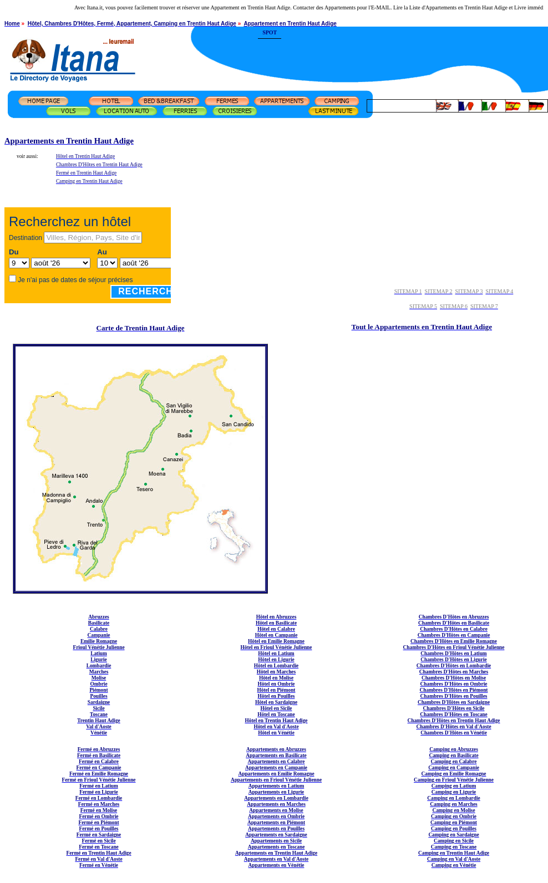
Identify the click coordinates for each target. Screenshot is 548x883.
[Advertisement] (415, 47)
